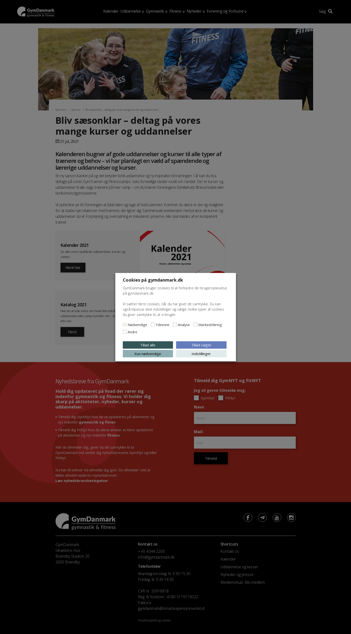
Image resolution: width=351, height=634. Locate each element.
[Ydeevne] (153, 324)
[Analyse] (175, 324)
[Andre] (125, 332)
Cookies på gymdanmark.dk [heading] (153, 280)
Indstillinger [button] (201, 353)
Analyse (184, 324)
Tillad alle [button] (147, 344)
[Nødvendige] (125, 324)
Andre (132, 331)
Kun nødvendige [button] (147, 353)
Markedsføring (210, 324)
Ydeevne (162, 324)
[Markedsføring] (195, 324)
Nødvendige (137, 324)
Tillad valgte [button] (201, 344)
